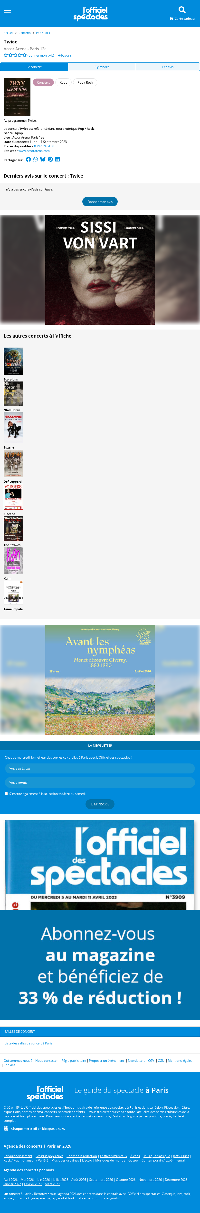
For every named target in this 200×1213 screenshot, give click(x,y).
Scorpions (11, 379)
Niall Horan (12, 410)
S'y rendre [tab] (102, 67)
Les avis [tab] (167, 67)
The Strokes (12, 545)
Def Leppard (13, 482)
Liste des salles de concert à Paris (28, 1043)
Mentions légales (180, 1060)
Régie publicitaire (73, 1060)
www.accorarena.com (34, 151)
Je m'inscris (100, 804)
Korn (7, 578)
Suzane (9, 447)
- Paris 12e (25, 48)
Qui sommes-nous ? (18, 1060)
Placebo (9, 514)
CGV (151, 1060)
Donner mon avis (100, 202)
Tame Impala (13, 609)
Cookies (9, 1065)
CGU (161, 1060)
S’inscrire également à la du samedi (47, 794)
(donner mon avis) (41, 55)
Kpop (19, 133)
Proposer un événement (106, 1060)
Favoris (65, 55)
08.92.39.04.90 (44, 146)
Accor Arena (21, 137)
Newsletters (136, 1060)
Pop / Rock (86, 128)
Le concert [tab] (34, 67)
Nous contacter (46, 1060)
